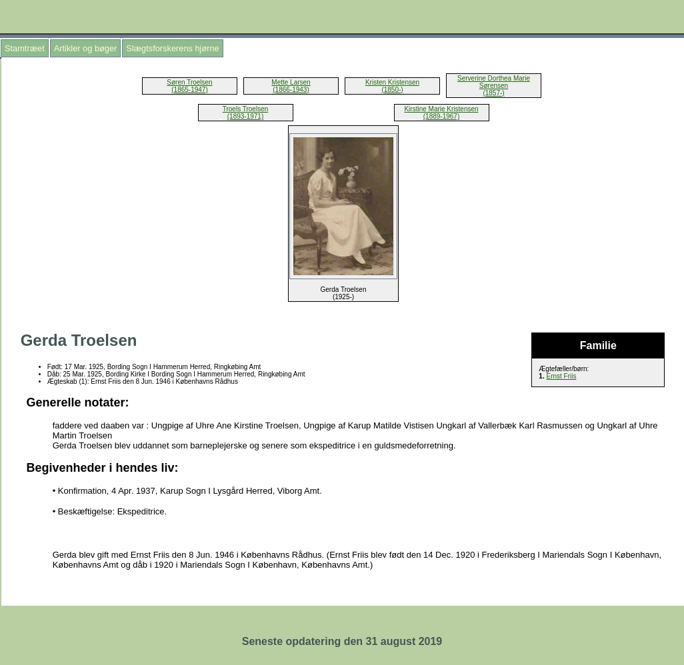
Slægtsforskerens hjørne (172, 48)
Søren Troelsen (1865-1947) (189, 86)
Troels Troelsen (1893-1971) (246, 112)
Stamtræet (25, 48)
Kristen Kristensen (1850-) (392, 86)
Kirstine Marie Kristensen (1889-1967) (441, 112)
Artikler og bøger (85, 48)
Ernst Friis (561, 376)
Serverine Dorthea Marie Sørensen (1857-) (493, 86)
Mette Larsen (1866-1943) (290, 86)
